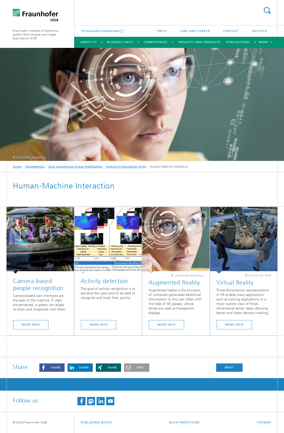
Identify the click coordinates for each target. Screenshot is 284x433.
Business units (120, 42)
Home (17, 166)
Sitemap (264, 422)
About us (88, 42)
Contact (231, 31)
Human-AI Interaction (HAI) (126, 166)
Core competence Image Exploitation (75, 166)
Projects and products (199, 42)
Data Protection (184, 422)
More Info (31, 324)
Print (229, 367)
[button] (52, 367)
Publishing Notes (96, 422)
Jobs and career (195, 31)
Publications (238, 42)
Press (162, 31)
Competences (155, 42)
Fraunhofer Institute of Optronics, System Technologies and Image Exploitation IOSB (36, 34)
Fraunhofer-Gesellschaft (102, 31)
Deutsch (259, 31)
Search (267, 10)
